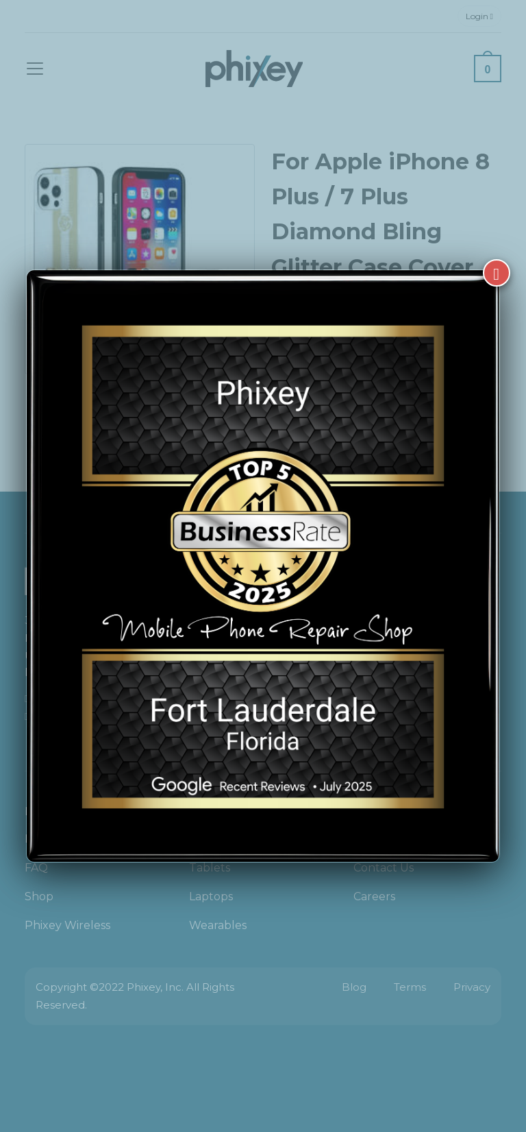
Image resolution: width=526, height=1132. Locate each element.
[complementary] (426, 1056)
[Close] (496, 273)
